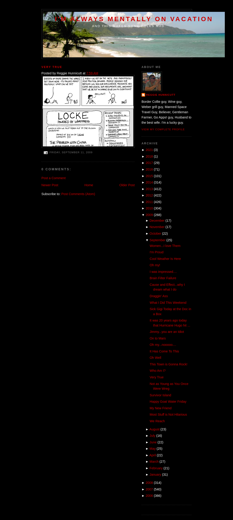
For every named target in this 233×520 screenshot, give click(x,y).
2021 (149, 150)
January (155, 474)
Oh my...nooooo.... (163, 345)
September (157, 240)
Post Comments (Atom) (78, 194)
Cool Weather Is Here (165, 259)
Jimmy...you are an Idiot (167, 332)
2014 (149, 182)
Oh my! (155, 265)
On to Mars (158, 338)
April (152, 455)
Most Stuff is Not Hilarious (168, 414)
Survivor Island (160, 395)
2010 (149, 208)
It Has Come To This (164, 351)
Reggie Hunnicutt (160, 94)
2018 (149, 156)
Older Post (127, 185)
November (157, 227)
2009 (149, 215)
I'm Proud (157, 252)
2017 (149, 163)
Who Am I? (158, 370)
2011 (149, 202)
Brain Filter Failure (163, 278)
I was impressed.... (163, 272)
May (152, 448)
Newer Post (49, 185)
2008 (149, 483)
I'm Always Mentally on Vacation (134, 19)
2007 (149, 489)
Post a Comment (53, 178)
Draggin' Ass (159, 296)
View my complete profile (163, 129)
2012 (149, 195)
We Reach (157, 421)
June (153, 442)
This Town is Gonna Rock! (168, 364)
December (157, 220)
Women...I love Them (165, 246)
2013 (149, 189)
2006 (149, 495)
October (155, 233)
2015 (149, 176)
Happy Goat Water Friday (168, 401)
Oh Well (155, 357)
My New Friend (161, 408)
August (154, 429)
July (152, 435)
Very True (51, 67)
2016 (149, 169)
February (155, 468)
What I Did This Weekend (168, 302)
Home (88, 185)
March (154, 461)
